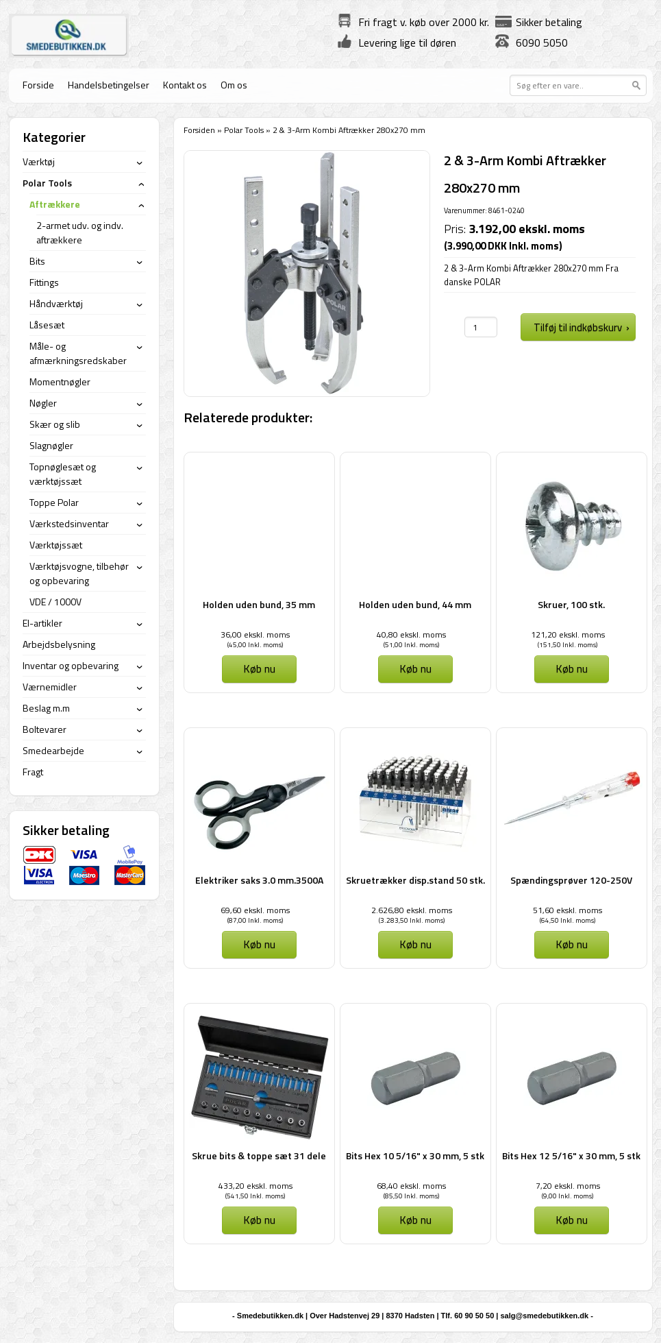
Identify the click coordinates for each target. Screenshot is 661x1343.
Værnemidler (50, 686)
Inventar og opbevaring (71, 665)
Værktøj (39, 161)
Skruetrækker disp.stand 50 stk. (415, 880)
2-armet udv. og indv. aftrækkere (79, 232)
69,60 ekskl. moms (255, 910)
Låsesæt (46, 324)
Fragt (33, 771)
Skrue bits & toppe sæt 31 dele (259, 1155)
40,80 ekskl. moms (411, 634)
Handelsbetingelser (108, 84)
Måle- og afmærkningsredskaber (78, 353)
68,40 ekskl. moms (411, 1185)
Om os (234, 84)
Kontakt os (185, 84)
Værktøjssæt (55, 544)
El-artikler (42, 623)
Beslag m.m (46, 708)
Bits (37, 261)
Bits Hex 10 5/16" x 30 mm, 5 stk (415, 1155)
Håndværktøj (56, 303)
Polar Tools (244, 129)
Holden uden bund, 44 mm (415, 604)
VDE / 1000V (55, 601)
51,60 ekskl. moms (567, 910)
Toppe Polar (54, 502)
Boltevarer (44, 729)
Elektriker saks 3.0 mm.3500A (259, 880)
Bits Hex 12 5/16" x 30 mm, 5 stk (571, 1155)
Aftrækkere (54, 204)
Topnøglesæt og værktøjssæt (62, 473)
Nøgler (43, 403)
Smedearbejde (53, 750)
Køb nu (259, 668)
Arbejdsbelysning (59, 644)
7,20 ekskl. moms (568, 1185)
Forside (38, 84)
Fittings (44, 282)
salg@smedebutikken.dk (544, 1315)
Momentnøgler (59, 381)
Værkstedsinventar (69, 523)
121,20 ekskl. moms (568, 634)
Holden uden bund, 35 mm (259, 604)
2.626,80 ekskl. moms (411, 910)
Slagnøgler (51, 445)
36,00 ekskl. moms (255, 634)
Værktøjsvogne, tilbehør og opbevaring (79, 573)
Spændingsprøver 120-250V (571, 880)
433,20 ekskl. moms (255, 1185)
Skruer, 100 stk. (571, 604)
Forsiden (199, 129)
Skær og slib (54, 424)
